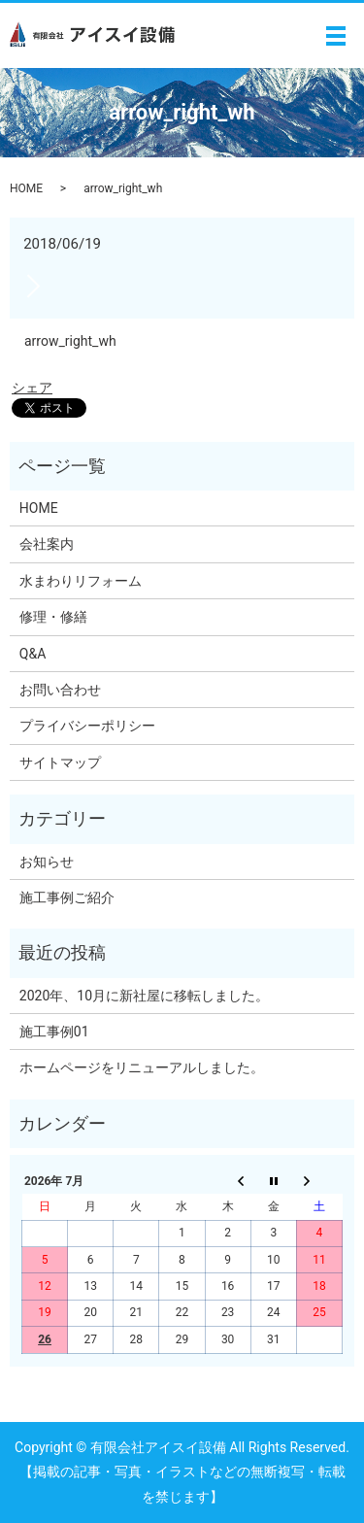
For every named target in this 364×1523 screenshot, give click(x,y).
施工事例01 (54, 1031)
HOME (26, 188)
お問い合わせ (60, 689)
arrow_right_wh (70, 341)
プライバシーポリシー (87, 725)
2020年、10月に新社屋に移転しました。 (144, 995)
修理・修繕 (53, 617)
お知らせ (46, 861)
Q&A (32, 653)
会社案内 (46, 544)
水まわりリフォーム (80, 581)
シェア (32, 387)
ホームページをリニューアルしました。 (141, 1067)
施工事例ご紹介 (67, 897)
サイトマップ (60, 762)
